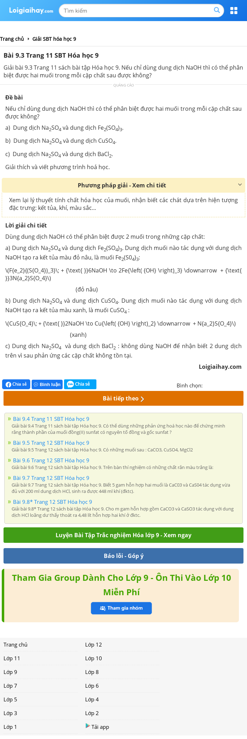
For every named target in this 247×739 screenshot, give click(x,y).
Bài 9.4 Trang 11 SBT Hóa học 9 (51, 418)
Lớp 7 (10, 685)
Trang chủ (15, 644)
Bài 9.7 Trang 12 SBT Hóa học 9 (51, 477)
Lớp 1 (10, 726)
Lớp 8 (92, 671)
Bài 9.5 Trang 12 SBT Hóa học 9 (51, 442)
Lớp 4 (92, 699)
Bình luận (47, 384)
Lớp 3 (10, 712)
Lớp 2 (92, 712)
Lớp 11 (12, 658)
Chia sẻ (16, 384)
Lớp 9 (10, 671)
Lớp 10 (93, 658)
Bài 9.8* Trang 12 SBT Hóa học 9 (52, 501)
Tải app (97, 726)
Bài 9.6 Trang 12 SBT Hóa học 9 (51, 460)
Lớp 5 (10, 699)
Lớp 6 (92, 685)
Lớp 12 (93, 644)
